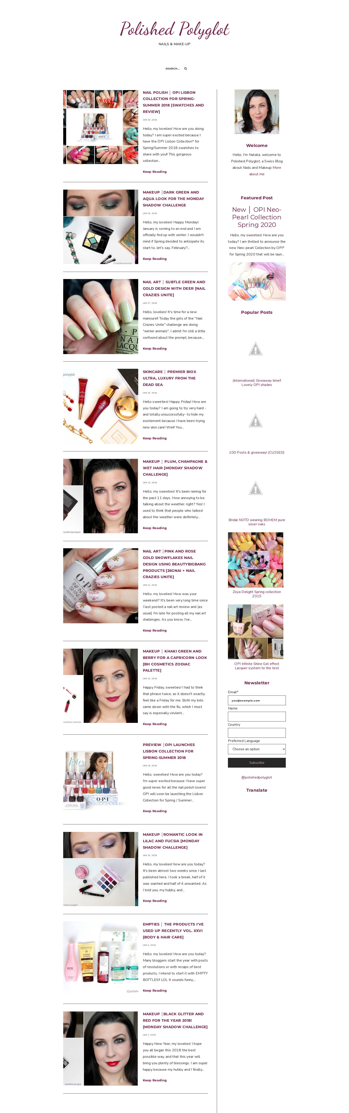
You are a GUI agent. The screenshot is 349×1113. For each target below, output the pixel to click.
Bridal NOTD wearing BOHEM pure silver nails (257, 522)
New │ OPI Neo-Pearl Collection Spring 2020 (257, 217)
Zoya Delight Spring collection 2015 (257, 594)
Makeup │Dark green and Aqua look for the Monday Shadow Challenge (173, 198)
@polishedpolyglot (256, 777)
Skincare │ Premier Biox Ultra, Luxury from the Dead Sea (169, 373)
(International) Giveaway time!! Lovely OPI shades (257, 382)
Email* (233, 692)
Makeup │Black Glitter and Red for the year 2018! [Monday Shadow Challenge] (175, 1002)
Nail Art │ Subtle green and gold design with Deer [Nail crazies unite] (174, 286)
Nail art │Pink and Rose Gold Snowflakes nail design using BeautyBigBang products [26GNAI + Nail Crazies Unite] (174, 554)
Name (232, 708)
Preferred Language (244, 740)
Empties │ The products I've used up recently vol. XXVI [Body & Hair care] (173, 914)
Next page (165, 1093)
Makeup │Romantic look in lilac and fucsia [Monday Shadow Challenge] (173, 827)
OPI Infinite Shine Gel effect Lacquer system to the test (256, 666)
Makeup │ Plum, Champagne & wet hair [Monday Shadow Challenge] (175, 460)
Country (234, 724)
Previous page (109, 1093)
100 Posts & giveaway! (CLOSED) (257, 452)
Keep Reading (155, 171)
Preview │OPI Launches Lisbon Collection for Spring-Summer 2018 (169, 740)
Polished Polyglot (174, 28)
